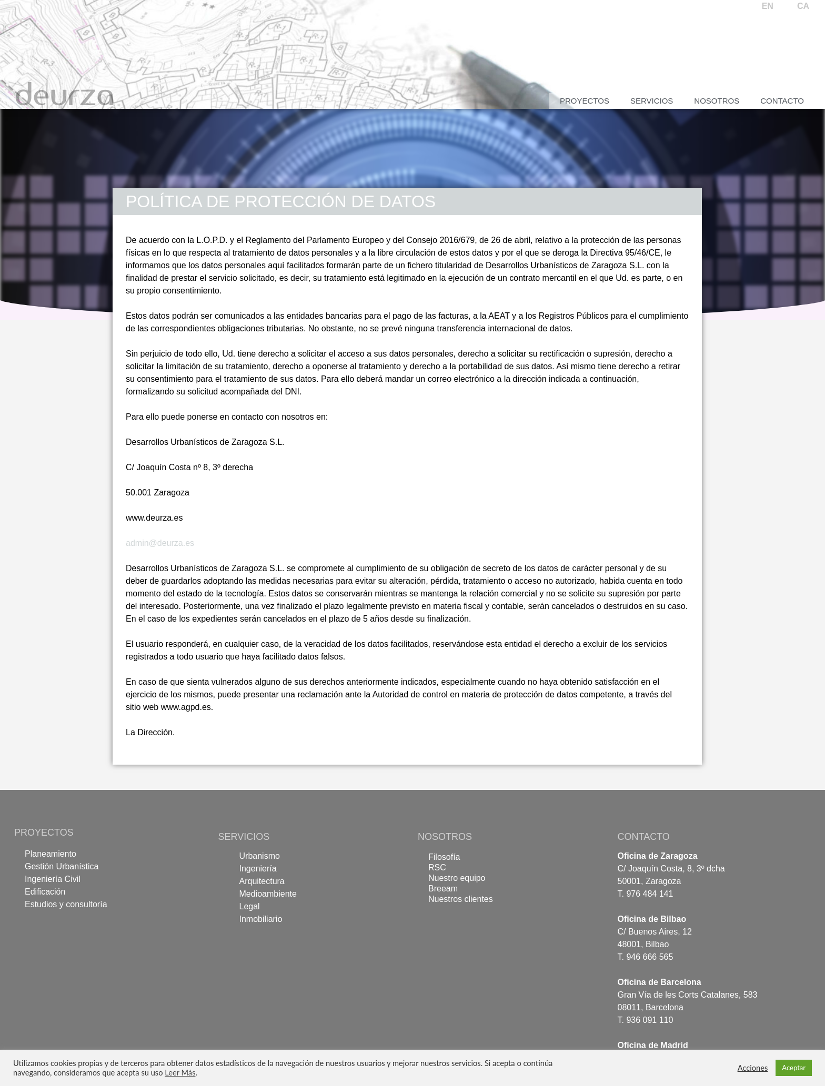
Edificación (45, 891)
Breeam (443, 888)
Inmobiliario (261, 919)
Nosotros (716, 100)
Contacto (782, 100)
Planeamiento (50, 853)
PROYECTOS (44, 832)
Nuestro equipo (457, 878)
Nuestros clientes (460, 899)
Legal (249, 906)
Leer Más (180, 1072)
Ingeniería (258, 868)
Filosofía (444, 856)
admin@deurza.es (160, 543)
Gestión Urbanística (62, 866)
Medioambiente (268, 893)
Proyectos (584, 100)
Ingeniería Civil (53, 879)
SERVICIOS (244, 836)
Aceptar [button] (794, 1067)
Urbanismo (259, 855)
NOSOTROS (445, 836)
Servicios (651, 100)
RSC (437, 867)
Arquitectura (262, 881)
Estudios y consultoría (66, 904)
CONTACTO (644, 836)
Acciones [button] (753, 1067)
